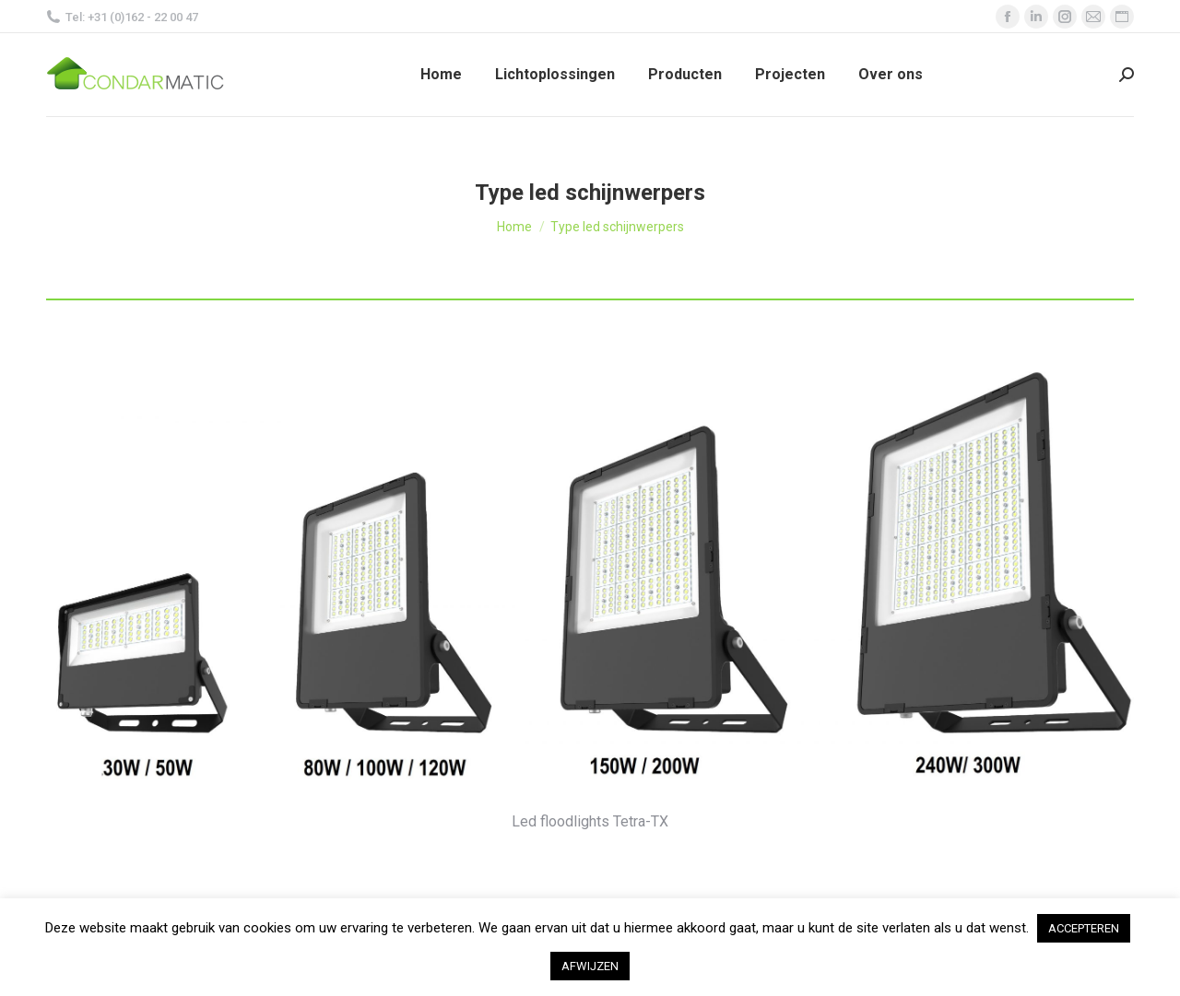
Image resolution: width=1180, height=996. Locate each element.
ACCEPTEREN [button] (1083, 928)
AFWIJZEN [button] (590, 966)
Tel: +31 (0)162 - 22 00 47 (122, 17)
